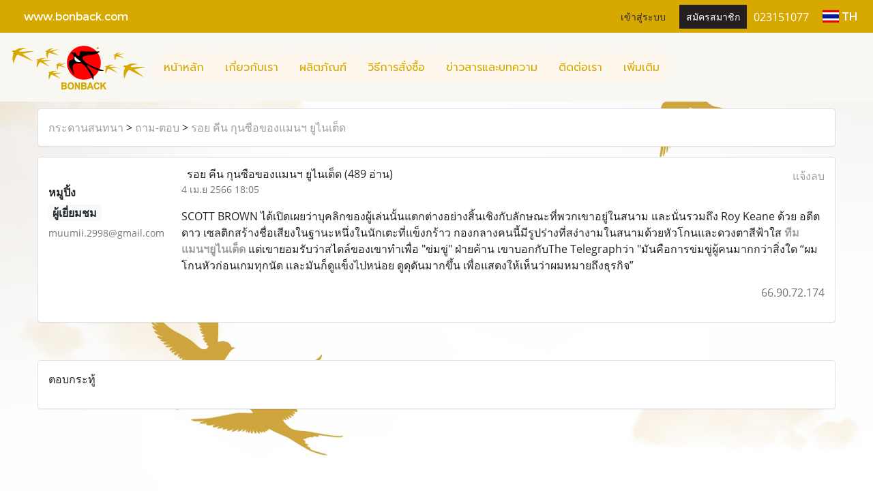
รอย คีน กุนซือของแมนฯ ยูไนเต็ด (268, 127)
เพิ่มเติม (641, 67)
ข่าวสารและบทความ (491, 67)
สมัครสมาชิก (713, 16)
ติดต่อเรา (580, 67)
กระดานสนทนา (85, 127)
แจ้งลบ (809, 175)
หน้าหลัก (184, 67)
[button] (682, 67)
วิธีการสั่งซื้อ (396, 67)
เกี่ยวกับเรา (251, 67)
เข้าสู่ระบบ (643, 16)
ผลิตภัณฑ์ (322, 67)
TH (840, 16)
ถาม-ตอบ (157, 127)
